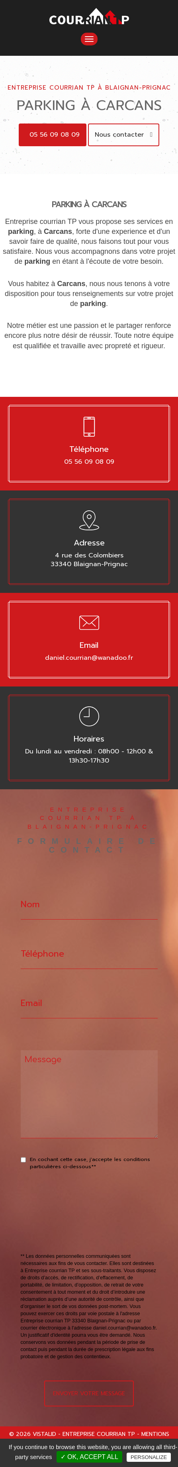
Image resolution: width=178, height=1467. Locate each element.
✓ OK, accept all (89, 1456)
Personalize (149, 1457)
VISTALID (44, 1434)
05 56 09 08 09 (54, 134)
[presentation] (105, 1229)
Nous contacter (124, 134)
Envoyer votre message (89, 1393)
